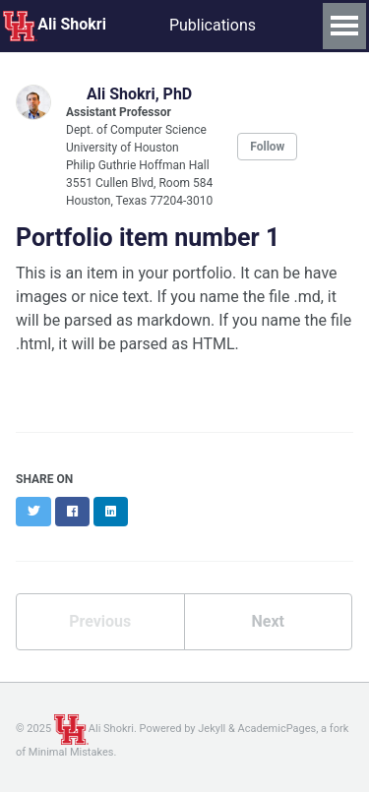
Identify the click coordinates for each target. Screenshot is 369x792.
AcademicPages (277, 728)
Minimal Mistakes (71, 752)
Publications (212, 25)
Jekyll (211, 728)
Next (268, 621)
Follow (267, 146)
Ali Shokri (54, 25)
